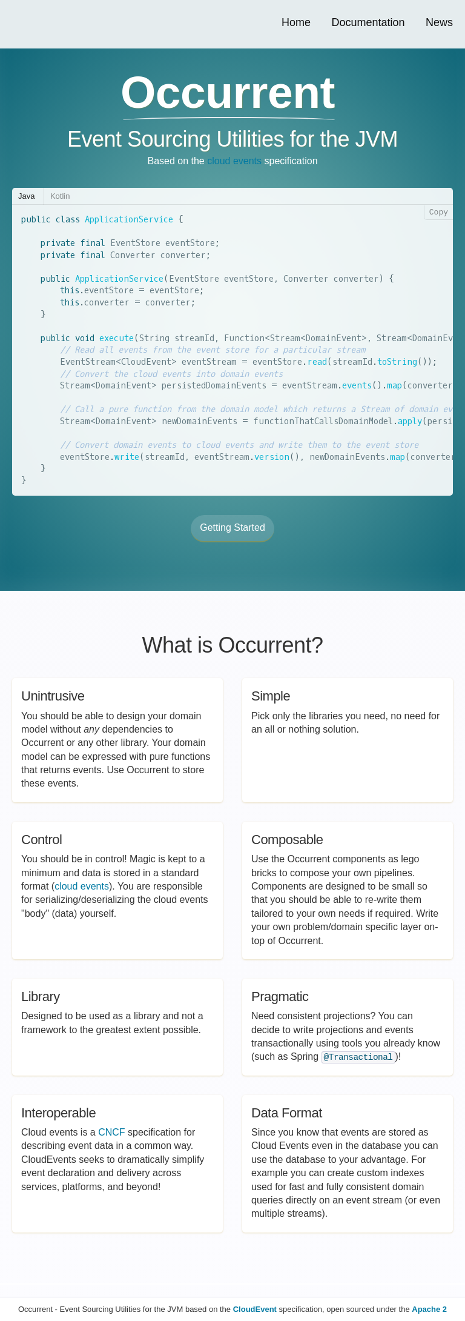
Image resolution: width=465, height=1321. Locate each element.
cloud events (234, 161)
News (439, 22)
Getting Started (232, 527)
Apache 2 (429, 1309)
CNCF (111, 1132)
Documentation (367, 22)
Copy (438, 212)
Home (296, 22)
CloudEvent (255, 1309)
